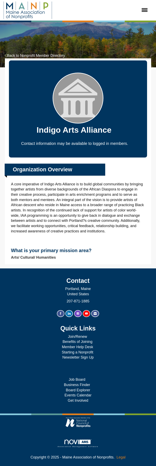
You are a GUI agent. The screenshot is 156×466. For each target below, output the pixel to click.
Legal (121, 457)
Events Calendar (77, 395)
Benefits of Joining (77, 342)
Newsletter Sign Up (78, 357)
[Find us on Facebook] (60, 313)
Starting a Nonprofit (77, 352)
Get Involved (78, 400)
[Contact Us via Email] (95, 313)
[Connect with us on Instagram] (78, 313)
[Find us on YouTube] (86, 313)
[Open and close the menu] (102, 10)
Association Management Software (78, 443)
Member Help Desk (77, 347)
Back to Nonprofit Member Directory (35, 56)
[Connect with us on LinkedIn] (69, 313)
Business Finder (78, 385)
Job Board (78, 379)
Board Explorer (78, 390)
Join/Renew (77, 337)
